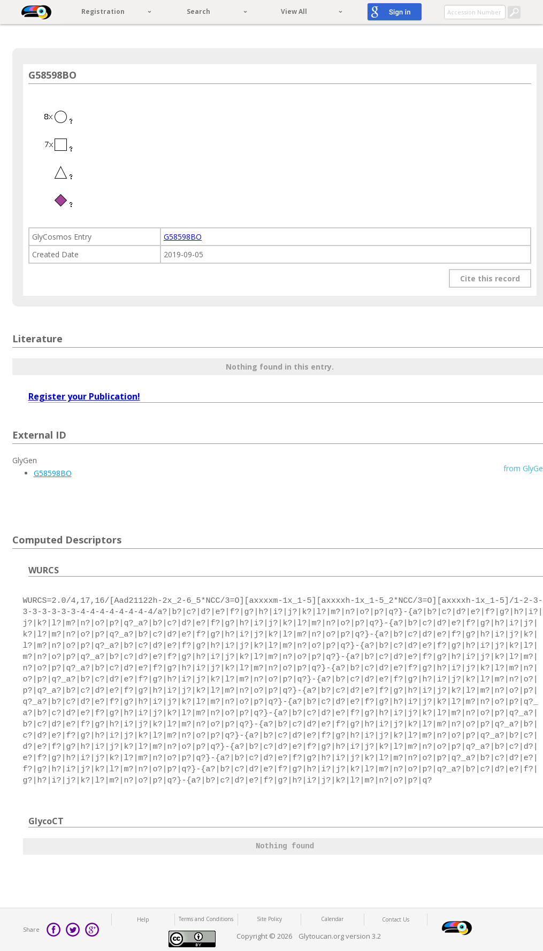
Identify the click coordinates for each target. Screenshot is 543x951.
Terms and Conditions (206, 919)
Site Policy (269, 919)
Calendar (332, 919)
